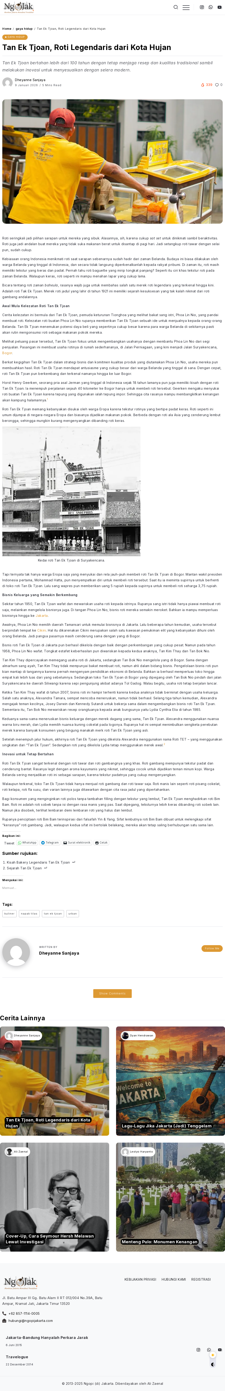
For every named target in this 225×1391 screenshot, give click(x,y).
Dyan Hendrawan (141, 1035)
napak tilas (29, 913)
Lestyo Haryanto (141, 1151)
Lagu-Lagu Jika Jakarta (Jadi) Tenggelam (167, 1125)
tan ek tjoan (53, 913)
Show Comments (112, 993)
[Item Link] (54, 1081)
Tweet (9, 842)
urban (72, 913)
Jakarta (42, 616)
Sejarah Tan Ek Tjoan (24, 868)
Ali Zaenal (21, 1151)
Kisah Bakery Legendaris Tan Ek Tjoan (38, 862)
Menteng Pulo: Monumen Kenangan (160, 1241)
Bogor (7, 353)
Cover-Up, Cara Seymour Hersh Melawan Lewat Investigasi (50, 1239)
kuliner (9, 913)
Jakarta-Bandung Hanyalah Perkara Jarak (47, 1337)
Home (6, 28)
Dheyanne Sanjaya (30, 80)
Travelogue (17, 1357)
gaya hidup (24, 28)
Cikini (41, 630)
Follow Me (212, 948)
